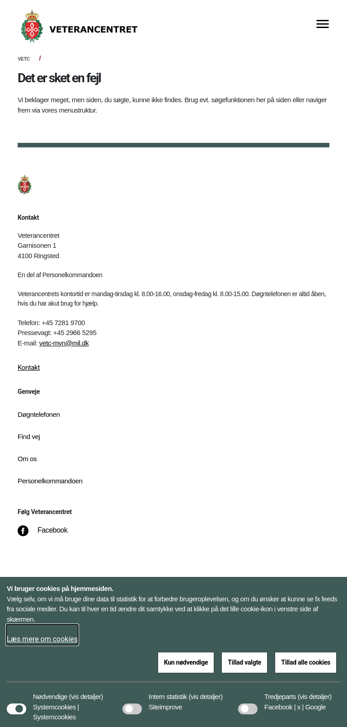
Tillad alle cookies (305, 662)
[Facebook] (48, 535)
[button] (86, 692)
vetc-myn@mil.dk (64, 343)
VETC (24, 58)
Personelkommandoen (50, 481)
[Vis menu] (322, 24)
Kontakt (29, 368)
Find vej (29, 436)
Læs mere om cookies (42, 639)
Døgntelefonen (39, 414)
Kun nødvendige (186, 662)
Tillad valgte (244, 662)
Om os (27, 459)
